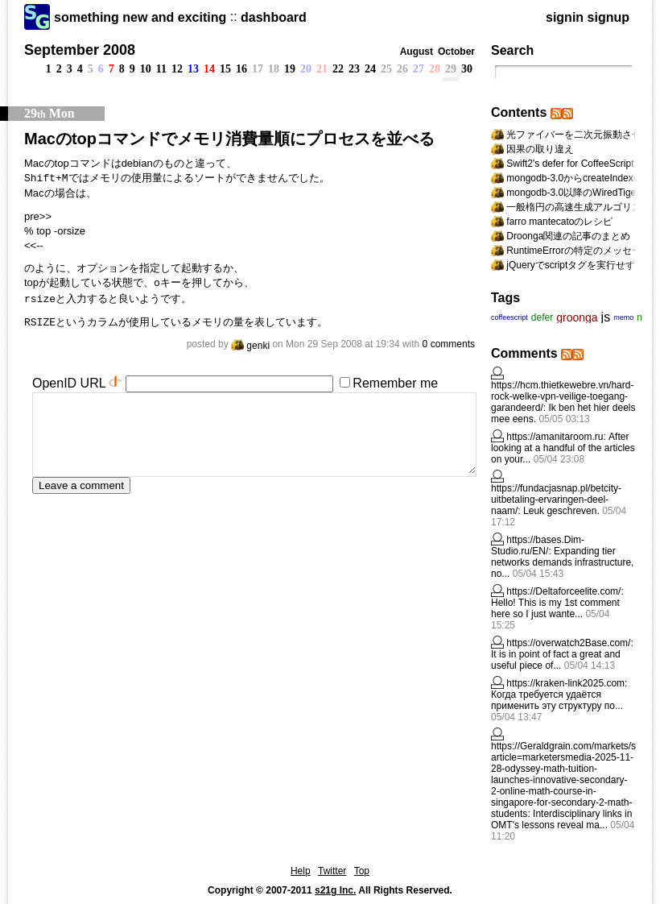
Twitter (332, 871)
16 (241, 69)
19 (289, 69)
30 (466, 69)
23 (354, 69)
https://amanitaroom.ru (554, 436)
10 (145, 69)
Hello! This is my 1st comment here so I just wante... (555, 608)
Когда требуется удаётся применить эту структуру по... (557, 700)
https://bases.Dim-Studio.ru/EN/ (537, 545)
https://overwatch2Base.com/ (568, 643)
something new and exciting (140, 17)
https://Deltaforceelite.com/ (563, 591)
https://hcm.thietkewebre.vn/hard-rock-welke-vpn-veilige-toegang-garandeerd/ (562, 396)
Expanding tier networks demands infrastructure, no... (562, 562)
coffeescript (509, 317)
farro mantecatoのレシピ (559, 221)
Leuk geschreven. (561, 510)
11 (161, 69)
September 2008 (79, 50)
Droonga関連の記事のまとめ (568, 236)
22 (338, 69)
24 (370, 69)
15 (225, 69)
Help (301, 871)
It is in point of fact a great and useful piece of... (556, 660)
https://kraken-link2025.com (565, 683)
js (606, 317)
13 (193, 69)
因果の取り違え (540, 149)
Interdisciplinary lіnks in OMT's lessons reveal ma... (561, 819)
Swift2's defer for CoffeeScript (569, 163)
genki (250, 345)
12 (177, 69)
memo (623, 317)
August (416, 51)
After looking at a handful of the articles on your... (563, 448)
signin (565, 17)
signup (608, 17)
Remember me (395, 383)
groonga (576, 317)
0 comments (449, 344)
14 (209, 69)
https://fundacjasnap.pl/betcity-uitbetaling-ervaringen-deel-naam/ (556, 499)
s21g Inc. (335, 890)
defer (542, 317)
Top (361, 871)
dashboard (274, 17)
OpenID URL (68, 383)
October (456, 51)
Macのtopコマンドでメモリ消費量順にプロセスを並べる (229, 138)
